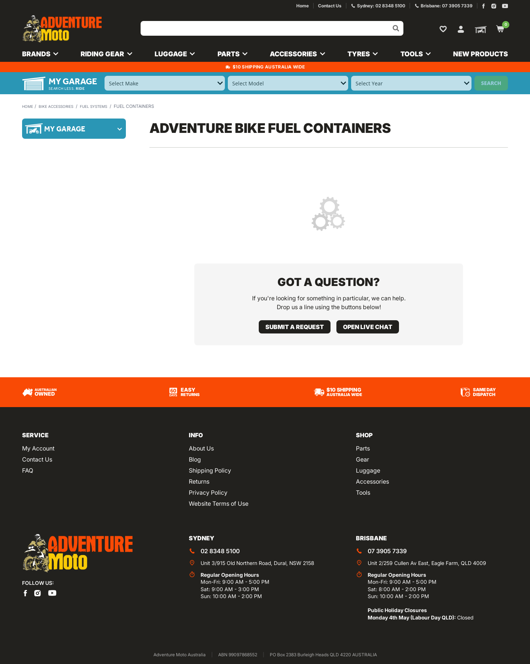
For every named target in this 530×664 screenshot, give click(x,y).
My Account (38, 448)
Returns (199, 481)
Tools (363, 492)
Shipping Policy (210, 470)
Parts (363, 448)
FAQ (27, 470)
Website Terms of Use (218, 503)
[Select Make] (165, 83)
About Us (201, 448)
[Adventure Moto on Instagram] (493, 6)
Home (28, 106)
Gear (362, 459)
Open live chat (367, 327)
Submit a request (294, 327)
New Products (480, 54)
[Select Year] (411, 83)
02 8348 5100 (220, 551)
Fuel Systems (106, 106)
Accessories (372, 481)
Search (491, 83)
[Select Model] (288, 83)
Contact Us (37, 459)
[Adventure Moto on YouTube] (505, 6)
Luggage (368, 470)
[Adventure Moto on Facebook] (483, 6)
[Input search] (272, 28)
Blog (195, 459)
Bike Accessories (62, 106)
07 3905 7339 (387, 551)
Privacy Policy (208, 492)
